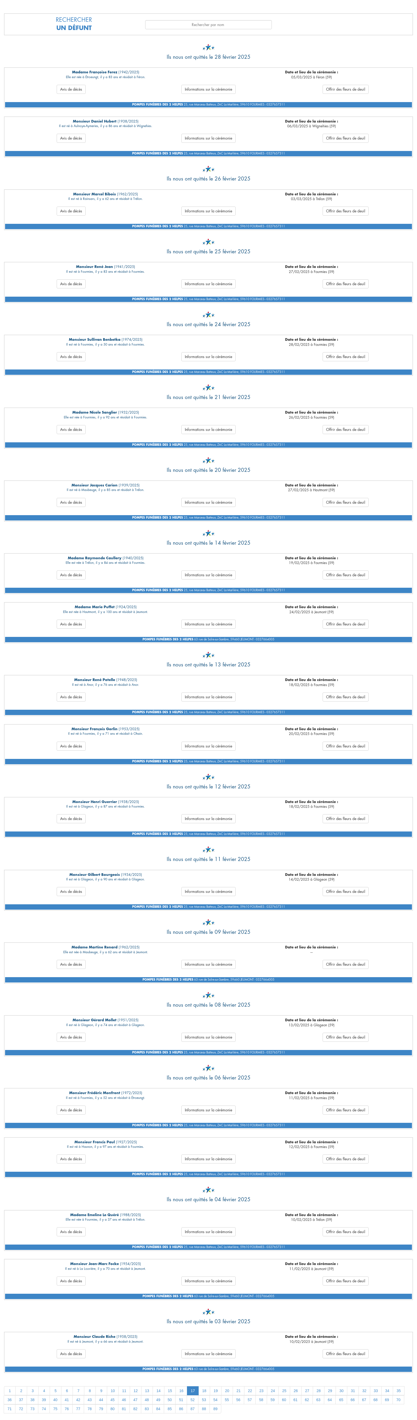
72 (21, 1409)
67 (364, 1400)
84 (158, 1409)
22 (250, 1391)
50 (170, 1400)
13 (147, 1391)
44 (101, 1400)
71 (9, 1409)
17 (193, 1391)
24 (273, 1391)
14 (158, 1391)
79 (101, 1409)
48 (147, 1400)
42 (78, 1400)
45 (112, 1400)
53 (204, 1400)
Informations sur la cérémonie (208, 89)
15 (170, 1391)
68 (375, 1400)
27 (307, 1391)
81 (124, 1409)
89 (215, 1409)
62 (307, 1400)
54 (215, 1400)
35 (399, 1391)
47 (135, 1400)
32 (364, 1391)
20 (227, 1391)
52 (192, 1400)
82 (135, 1409)
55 (227, 1400)
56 (238, 1400)
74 (44, 1409)
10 (113, 1391)
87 (192, 1409)
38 (32, 1400)
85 (170, 1409)
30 (341, 1391)
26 (296, 1391)
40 (55, 1400)
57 (250, 1400)
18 (204, 1391)
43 (89, 1400)
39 (44, 1400)
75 (55, 1409)
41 (67, 1400)
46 (124, 1400)
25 (284, 1391)
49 (158, 1400)
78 (89, 1409)
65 (341, 1400)
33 (376, 1391)
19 (216, 1391)
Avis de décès (71, 89)
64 (330, 1400)
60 (284, 1400)
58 (261, 1400)
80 (112, 1409)
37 (21, 1400)
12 (136, 1391)
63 (318, 1400)
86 (181, 1409)
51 (181, 1400)
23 (261, 1391)
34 (387, 1391)
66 (353, 1400)
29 (330, 1391)
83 (147, 1409)
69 (387, 1400)
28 (318, 1391)
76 (67, 1409)
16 (181, 1391)
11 (124, 1391)
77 (78, 1409)
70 (398, 1400)
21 (238, 1391)
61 (295, 1400)
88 (204, 1409)
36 (9, 1400)
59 (272, 1400)
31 (353, 1391)
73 (32, 1409)
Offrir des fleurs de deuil (345, 89)
